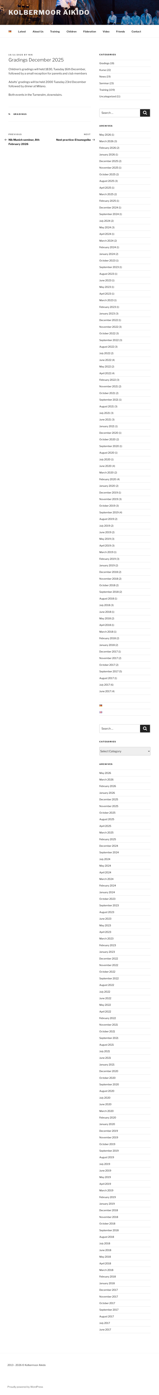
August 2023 (106, 273)
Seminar (104, 83)
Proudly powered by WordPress (25, 1386)
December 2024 (108, 207)
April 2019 (105, 545)
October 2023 (107, 260)
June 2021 (105, 419)
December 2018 (108, 571)
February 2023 (107, 306)
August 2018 (106, 598)
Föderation (89, 31)
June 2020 (105, 465)
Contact (136, 31)
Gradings (20, 114)
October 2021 (107, 393)
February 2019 (107, 558)
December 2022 (108, 320)
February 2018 (107, 638)
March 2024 (106, 240)
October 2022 (107, 333)
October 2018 (107, 585)
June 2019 (105, 532)
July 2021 (104, 412)
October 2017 (107, 664)
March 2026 (106, 141)
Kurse (102, 69)
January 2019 (107, 565)
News (102, 76)
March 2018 (106, 631)
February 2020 (107, 479)
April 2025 (105, 187)
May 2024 (105, 227)
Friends (120, 31)
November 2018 (108, 578)
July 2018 (104, 605)
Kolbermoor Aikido (49, 12)
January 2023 (107, 313)
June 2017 (105, 691)
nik (30, 55)
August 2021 (106, 406)
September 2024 (109, 214)
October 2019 (107, 505)
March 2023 (106, 300)
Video (106, 31)
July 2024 (104, 220)
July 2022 (104, 353)
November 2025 (108, 167)
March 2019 (106, 552)
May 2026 (105, 134)
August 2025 (106, 180)
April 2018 (105, 624)
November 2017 (108, 658)
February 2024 (107, 247)
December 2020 (108, 432)
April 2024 (105, 233)
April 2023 (105, 293)
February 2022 (107, 379)
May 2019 (105, 538)
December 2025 (108, 161)
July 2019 (104, 525)
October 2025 (107, 174)
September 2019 (109, 512)
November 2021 (108, 386)
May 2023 (105, 286)
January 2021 (107, 426)
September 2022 (109, 340)
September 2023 (109, 267)
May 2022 (105, 366)
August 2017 (106, 678)
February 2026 (107, 147)
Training (55, 31)
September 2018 (109, 591)
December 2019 (108, 492)
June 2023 (105, 280)
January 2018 (107, 644)
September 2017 (108, 671)
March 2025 (106, 194)
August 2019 (106, 518)
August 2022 (106, 346)
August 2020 (106, 452)
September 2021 (108, 399)
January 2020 (107, 485)
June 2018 (105, 611)
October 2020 (107, 439)
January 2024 (107, 253)
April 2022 (105, 373)
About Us (38, 31)
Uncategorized (107, 96)
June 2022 (105, 359)
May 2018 (105, 618)
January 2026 (107, 154)
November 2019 (108, 499)
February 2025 (107, 200)
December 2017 (108, 651)
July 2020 (104, 459)
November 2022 (108, 326)
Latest (22, 31)
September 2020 (109, 446)
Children (71, 31)
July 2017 (104, 684)
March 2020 (106, 472)
